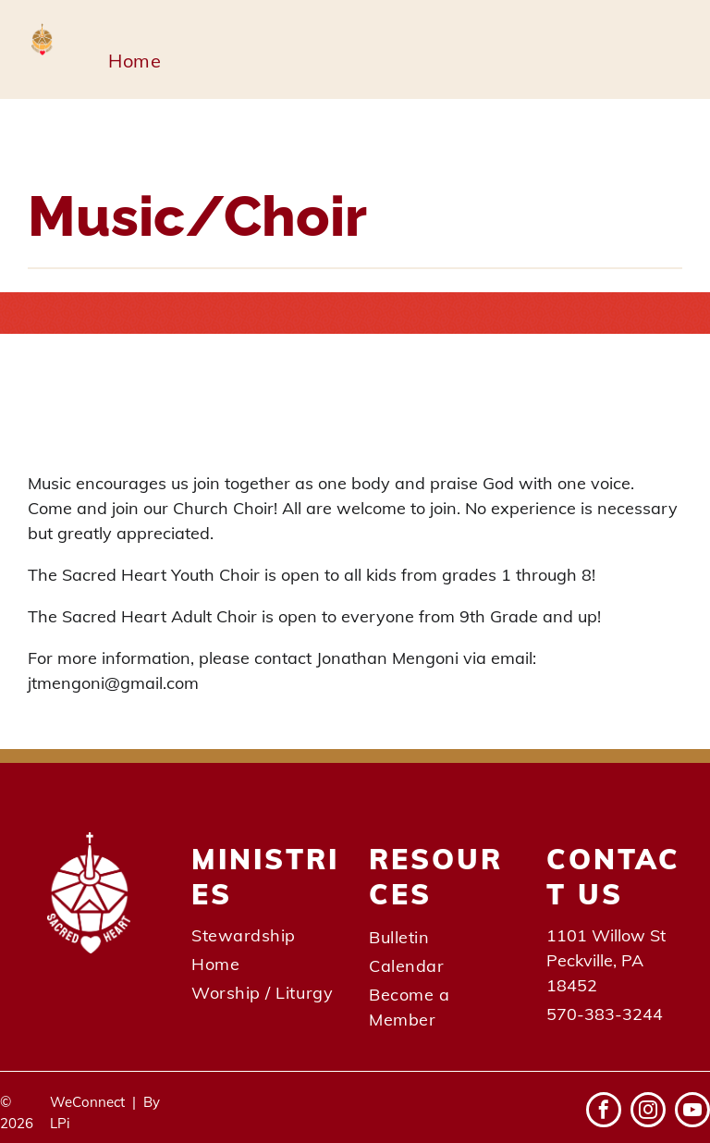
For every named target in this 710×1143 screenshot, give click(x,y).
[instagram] (648, 1112)
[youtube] (692, 1112)
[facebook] (603, 1112)
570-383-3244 (604, 1014)
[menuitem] (134, 61)
